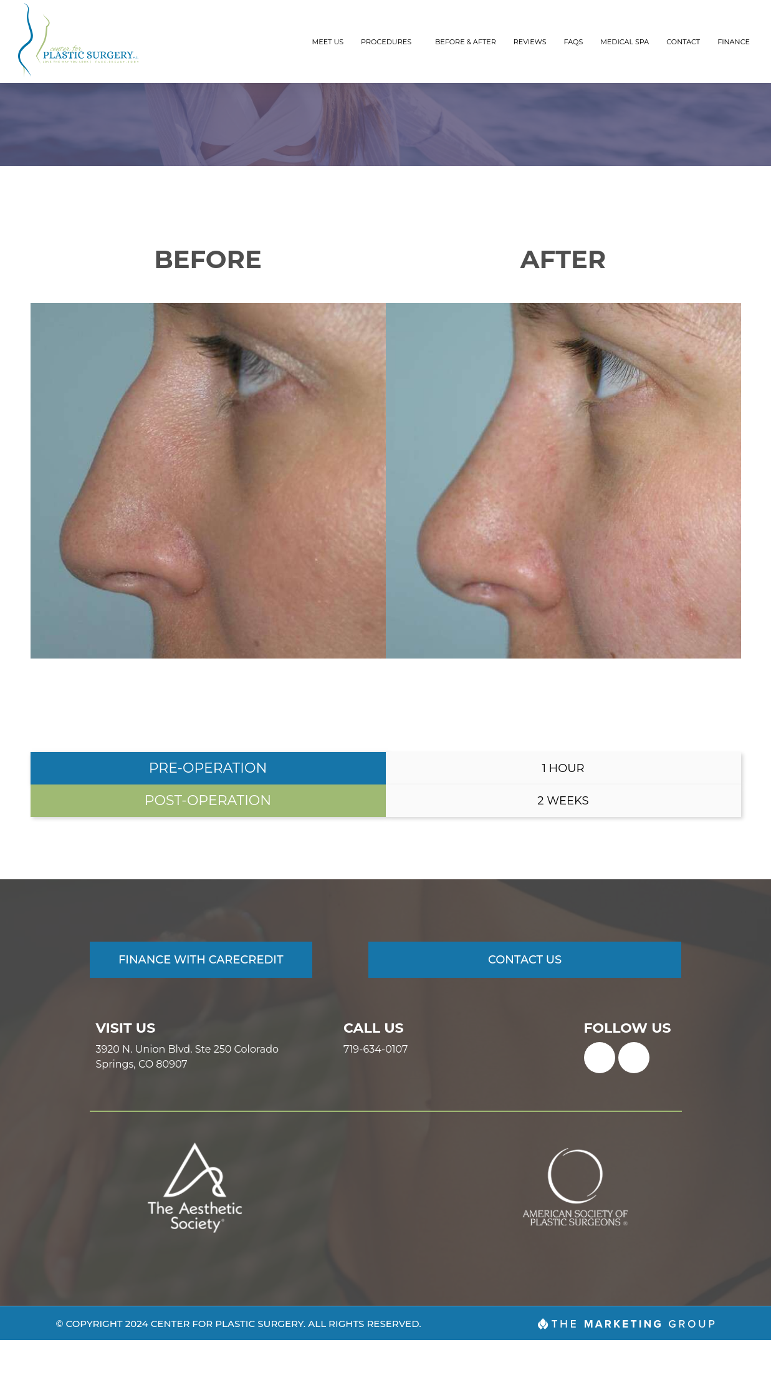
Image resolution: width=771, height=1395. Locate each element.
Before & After (465, 41)
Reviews (530, 41)
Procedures (389, 42)
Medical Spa (624, 41)
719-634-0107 (375, 1103)
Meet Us (327, 41)
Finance (733, 41)
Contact (683, 41)
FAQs (573, 41)
